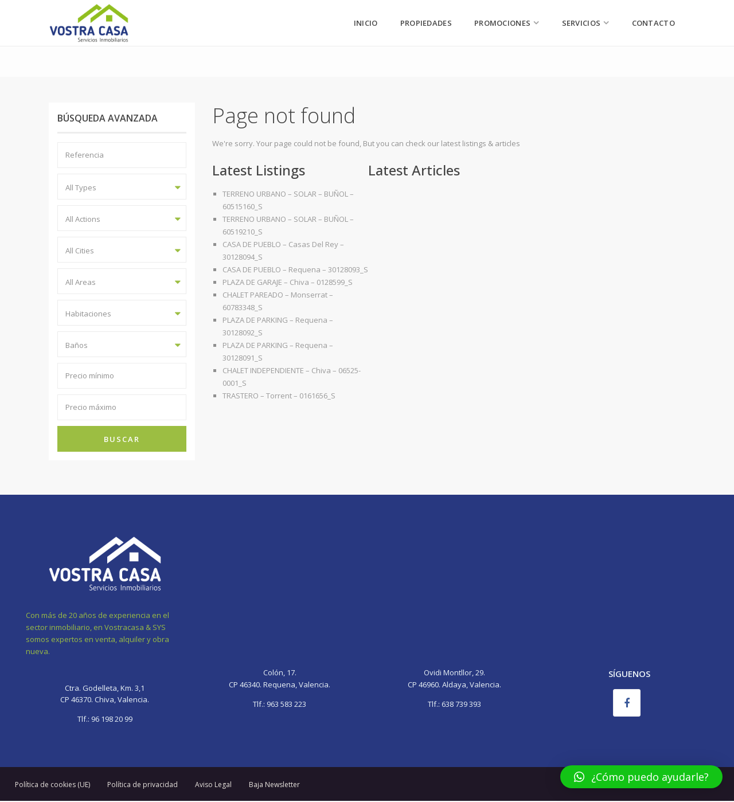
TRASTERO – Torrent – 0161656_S (278, 395)
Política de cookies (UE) (52, 784)
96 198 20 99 (110, 719)
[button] (641, 776)
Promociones (502, 23)
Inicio (366, 23)
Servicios (581, 23)
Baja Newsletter (274, 784)
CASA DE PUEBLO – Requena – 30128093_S (295, 269)
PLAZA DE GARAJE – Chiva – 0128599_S (287, 282)
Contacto (653, 23)
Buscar (122, 439)
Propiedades (426, 23)
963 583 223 (286, 704)
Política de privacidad (142, 784)
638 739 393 (461, 704)
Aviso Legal (213, 784)
